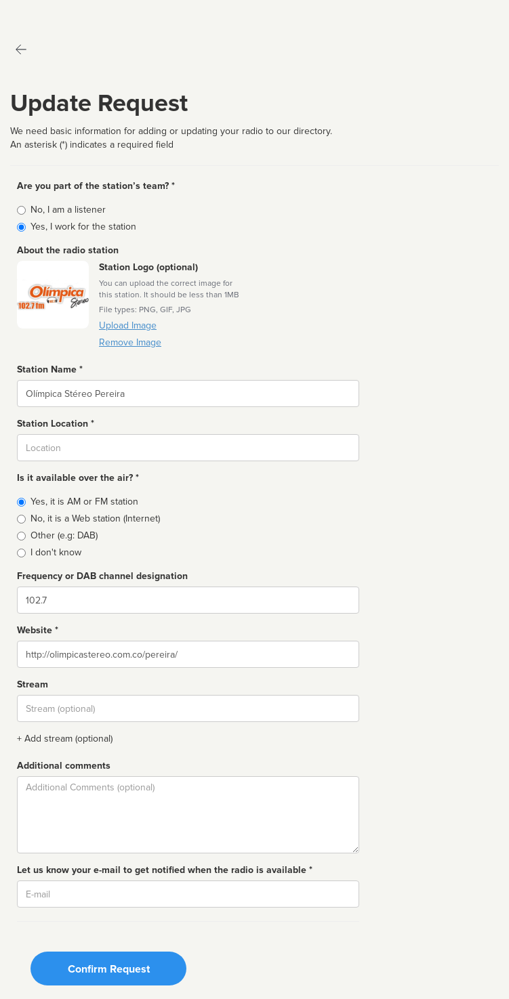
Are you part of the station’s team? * (96, 186)
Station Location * (55, 423)
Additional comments (63, 765)
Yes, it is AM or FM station (84, 501)
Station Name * (50, 369)
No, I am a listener (68, 209)
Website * (37, 630)
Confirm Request (109, 969)
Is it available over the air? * (78, 478)
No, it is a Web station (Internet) (95, 518)
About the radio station (68, 250)
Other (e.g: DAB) (64, 535)
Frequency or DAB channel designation (102, 576)
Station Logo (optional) (148, 267)
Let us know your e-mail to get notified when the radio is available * (164, 870)
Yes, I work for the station (83, 226)
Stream (32, 684)
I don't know (55, 552)
